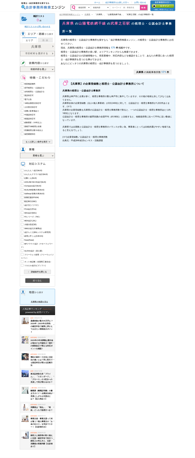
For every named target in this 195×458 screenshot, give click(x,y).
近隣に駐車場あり (31, 111)
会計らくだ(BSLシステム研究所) (37, 232)
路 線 (45, 40)
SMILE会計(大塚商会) (33, 228)
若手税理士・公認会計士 (34, 88)
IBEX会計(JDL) (30, 221)
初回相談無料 (29, 84)
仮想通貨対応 (29, 134)
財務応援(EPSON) (31, 197)
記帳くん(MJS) (30, 178)
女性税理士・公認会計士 (34, 92)
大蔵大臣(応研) (30, 224)
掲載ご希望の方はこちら (163, 9)
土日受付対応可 (30, 107)
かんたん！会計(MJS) (33, 170)
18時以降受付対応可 (32, 103)
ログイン (163, 6)
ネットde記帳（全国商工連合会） (38, 262)
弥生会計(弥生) (30, 213)
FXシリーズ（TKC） (32, 217)
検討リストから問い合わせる (37, 26)
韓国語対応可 (29, 119)
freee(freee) (29, 240)
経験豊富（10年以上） (33, 122)
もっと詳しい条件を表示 (36, 142)
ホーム (97, 2)
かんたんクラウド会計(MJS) (36, 174)
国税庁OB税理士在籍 (32, 126)
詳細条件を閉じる (37, 272)
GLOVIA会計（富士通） (34, 251)
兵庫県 (36, 46)
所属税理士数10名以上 (33, 130)
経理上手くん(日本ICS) (33, 236)
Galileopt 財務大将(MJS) (34, 194)
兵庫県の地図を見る (39, 302)
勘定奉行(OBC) (30, 201)
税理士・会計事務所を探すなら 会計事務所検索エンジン (43, 5)
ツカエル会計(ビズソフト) (35, 265)
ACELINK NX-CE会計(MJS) (35, 182)
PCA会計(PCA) (30, 209)
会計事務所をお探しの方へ (117, 2)
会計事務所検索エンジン (69, 14)
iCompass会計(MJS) (32, 186)
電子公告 (28, 99)
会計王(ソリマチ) (31, 205)
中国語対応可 (29, 115)
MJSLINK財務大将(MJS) (34, 190)
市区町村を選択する (36, 53)
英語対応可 (28, 95)
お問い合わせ (140, 2)
